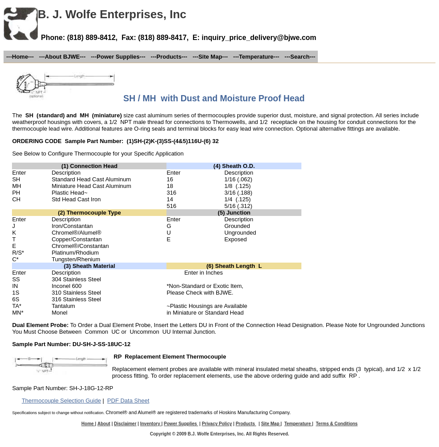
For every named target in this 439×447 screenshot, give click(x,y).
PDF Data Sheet (128, 400)
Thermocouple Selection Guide (61, 400)
